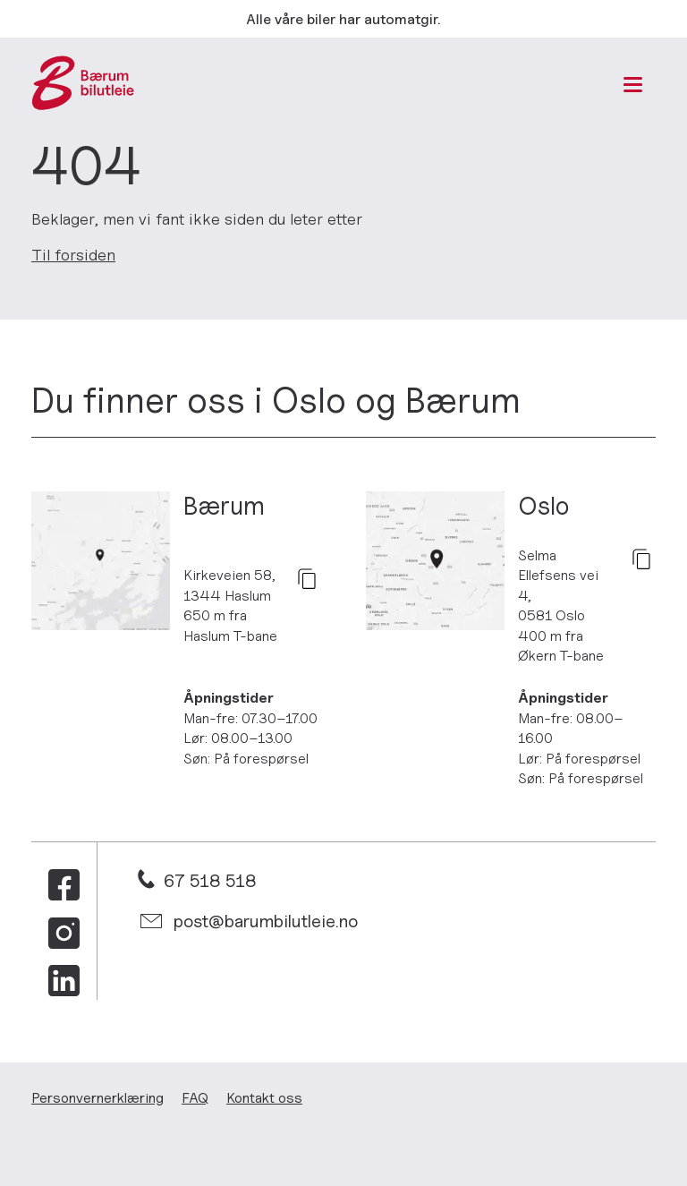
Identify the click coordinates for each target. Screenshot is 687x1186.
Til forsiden (73, 254)
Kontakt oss (264, 1097)
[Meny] (632, 84)
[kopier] (307, 580)
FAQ (195, 1097)
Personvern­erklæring (97, 1097)
